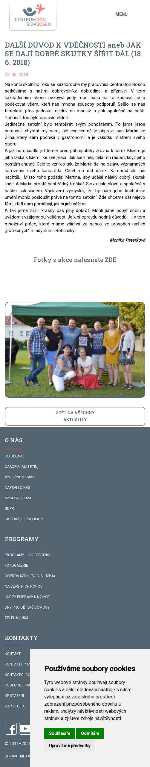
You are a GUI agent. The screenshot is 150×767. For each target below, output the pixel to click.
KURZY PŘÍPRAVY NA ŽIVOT (27, 597)
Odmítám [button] (90, 733)
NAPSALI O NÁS (17, 488)
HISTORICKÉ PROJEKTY (24, 519)
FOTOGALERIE (16, 565)
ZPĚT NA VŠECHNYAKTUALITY (75, 416)
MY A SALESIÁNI (18, 498)
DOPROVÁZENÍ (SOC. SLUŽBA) (30, 576)
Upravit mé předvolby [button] (69, 745)
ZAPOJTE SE (15, 706)
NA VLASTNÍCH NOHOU (24, 586)
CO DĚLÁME (15, 456)
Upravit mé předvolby (25, 756)
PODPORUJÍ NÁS (18, 685)
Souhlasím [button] (59, 733)
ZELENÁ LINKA (16, 618)
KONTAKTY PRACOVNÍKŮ (25, 664)
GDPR (9, 509)
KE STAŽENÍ (14, 696)
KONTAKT (13, 654)
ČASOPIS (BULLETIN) (22, 467)
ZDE (111, 259)
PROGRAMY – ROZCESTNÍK (27, 555)
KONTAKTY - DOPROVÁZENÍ (27, 675)
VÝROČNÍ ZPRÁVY (19, 477)
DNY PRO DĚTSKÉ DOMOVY (27, 607)
